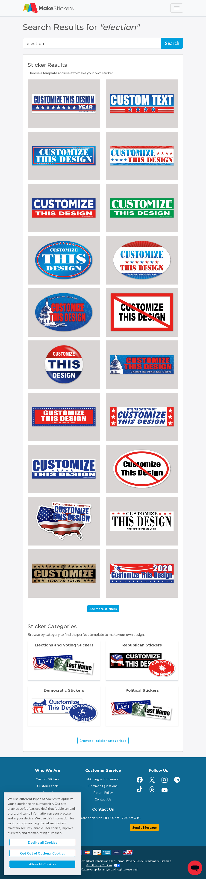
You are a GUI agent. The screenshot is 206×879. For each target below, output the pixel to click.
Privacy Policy (134, 861)
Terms (120, 861)
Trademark (152, 861)
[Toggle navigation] (176, 8)
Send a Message (144, 827)
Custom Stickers (48, 779)
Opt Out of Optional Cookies (42, 853)
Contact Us (103, 799)
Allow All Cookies (42, 864)
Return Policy (103, 792)
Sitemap (166, 861)
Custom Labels (48, 786)
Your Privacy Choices (103, 865)
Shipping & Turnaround (103, 779)
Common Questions (103, 786)
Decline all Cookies (42, 842)
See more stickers (103, 609)
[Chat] (195, 868)
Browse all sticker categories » (103, 741)
